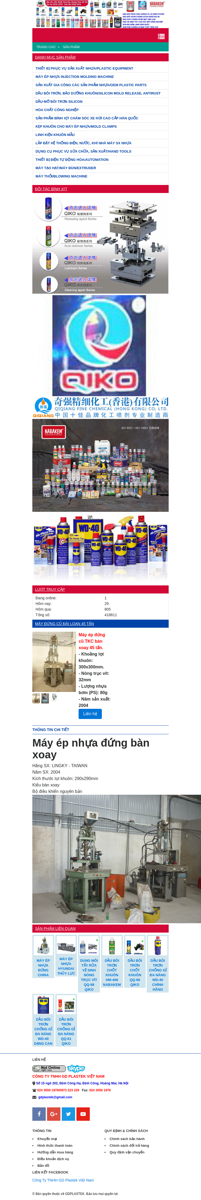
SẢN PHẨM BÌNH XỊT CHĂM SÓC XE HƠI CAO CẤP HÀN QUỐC (87, 118)
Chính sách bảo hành (127, 1139)
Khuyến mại (47, 1139)
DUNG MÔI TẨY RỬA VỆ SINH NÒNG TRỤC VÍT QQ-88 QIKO (89, 975)
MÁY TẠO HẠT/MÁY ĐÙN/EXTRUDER (66, 168)
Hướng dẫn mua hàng (55, 1152)
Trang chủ (46, 47)
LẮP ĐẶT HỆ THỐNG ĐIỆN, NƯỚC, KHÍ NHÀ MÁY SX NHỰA (84, 143)
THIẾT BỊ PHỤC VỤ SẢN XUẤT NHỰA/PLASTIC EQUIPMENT (84, 68)
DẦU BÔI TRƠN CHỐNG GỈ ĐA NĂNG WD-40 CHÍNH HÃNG (158, 975)
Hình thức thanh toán (54, 1146)
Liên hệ (90, 713)
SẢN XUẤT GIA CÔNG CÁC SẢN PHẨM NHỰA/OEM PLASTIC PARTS (91, 85)
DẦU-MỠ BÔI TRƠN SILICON (59, 102)
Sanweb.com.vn (45, 1124)
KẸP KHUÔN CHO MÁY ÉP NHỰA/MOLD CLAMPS (76, 126)
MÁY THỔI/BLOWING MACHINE (61, 176)
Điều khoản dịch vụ (53, 1159)
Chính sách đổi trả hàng (129, 1146)
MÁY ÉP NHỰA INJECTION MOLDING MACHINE (75, 77)
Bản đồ (43, 1166)
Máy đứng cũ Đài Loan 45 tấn (64, 624)
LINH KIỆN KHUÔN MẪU (55, 135)
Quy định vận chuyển (127, 1152)
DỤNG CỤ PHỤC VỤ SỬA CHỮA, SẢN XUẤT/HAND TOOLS (83, 151)
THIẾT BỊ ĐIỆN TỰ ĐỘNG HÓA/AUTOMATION (72, 160)
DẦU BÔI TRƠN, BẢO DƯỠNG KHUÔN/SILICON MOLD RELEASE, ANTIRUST (98, 93)
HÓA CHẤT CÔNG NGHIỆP (57, 110)
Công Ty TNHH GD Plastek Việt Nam (63, 1180)
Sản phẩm (71, 47)
